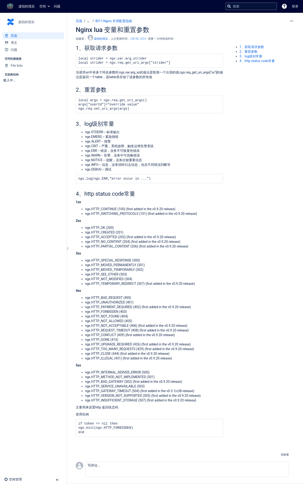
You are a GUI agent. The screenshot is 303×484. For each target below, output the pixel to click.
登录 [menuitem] (295, 6)
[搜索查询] (251, 6)
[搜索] (229, 6)
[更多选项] (291, 20)
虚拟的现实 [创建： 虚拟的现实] (101, 38)
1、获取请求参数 (251, 47)
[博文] (33, 42)
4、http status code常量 (257, 61)
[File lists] (33, 65)
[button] (284, 6)
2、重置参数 (248, 51)
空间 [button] (42, 6)
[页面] (33, 35)
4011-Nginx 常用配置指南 (113, 21)
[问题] (33, 49)
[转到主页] (19, 6)
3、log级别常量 (250, 56)
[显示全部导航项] (88, 21)
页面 (79, 21)
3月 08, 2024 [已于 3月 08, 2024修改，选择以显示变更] (138, 38)
